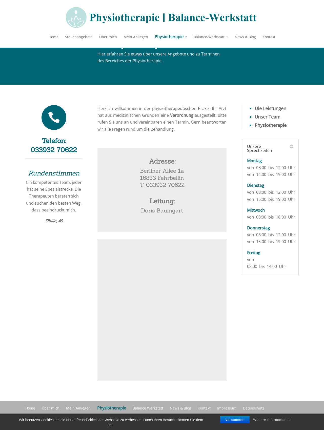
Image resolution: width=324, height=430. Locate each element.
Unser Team (267, 117)
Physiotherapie (169, 37)
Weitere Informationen (272, 420)
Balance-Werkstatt (209, 36)
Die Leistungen (270, 108)
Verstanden (235, 420)
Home (53, 36)
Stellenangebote (79, 36)
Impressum (226, 408)
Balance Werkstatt (148, 408)
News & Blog (245, 36)
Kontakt (268, 36)
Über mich (108, 36)
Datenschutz (253, 408)
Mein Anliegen (136, 36)
